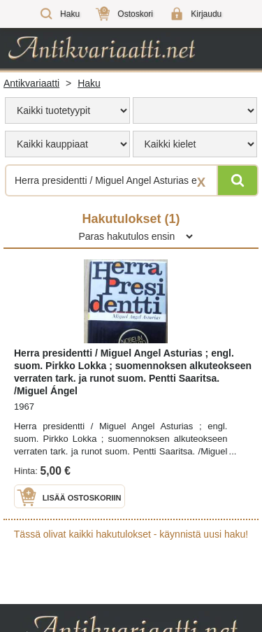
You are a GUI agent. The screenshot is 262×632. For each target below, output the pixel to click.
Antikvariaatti (31, 83)
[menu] (67, 110)
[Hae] (238, 180)
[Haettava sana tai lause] (131, 180)
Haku (89, 83)
